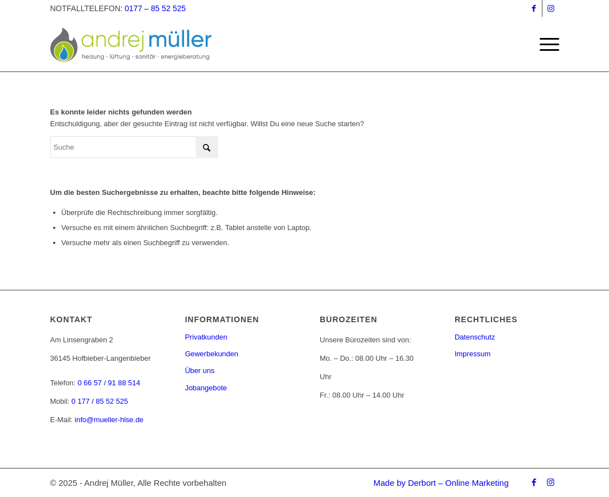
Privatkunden (206, 337)
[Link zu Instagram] (550, 8)
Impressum (472, 354)
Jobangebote (206, 388)
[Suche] (134, 147)
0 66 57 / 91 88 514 (109, 383)
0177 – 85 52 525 (155, 8)
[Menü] (545, 45)
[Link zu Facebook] (534, 8)
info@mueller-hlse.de (109, 419)
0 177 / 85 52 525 (100, 401)
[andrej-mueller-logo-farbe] (143, 45)
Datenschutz (475, 337)
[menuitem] (545, 45)
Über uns (200, 370)
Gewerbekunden (211, 354)
